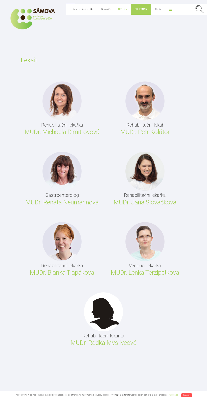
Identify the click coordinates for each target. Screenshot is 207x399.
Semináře (106, 9)
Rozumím (186, 395)
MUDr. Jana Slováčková (145, 202)
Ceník (158, 9)
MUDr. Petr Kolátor (145, 131)
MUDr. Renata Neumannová (62, 202)
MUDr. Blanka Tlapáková (62, 272)
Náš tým (122, 9)
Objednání (141, 9)
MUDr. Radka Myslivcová (103, 342)
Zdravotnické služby (83, 9)
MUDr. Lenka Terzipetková (145, 272)
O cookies (174, 395)
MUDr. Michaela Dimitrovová (62, 131)
